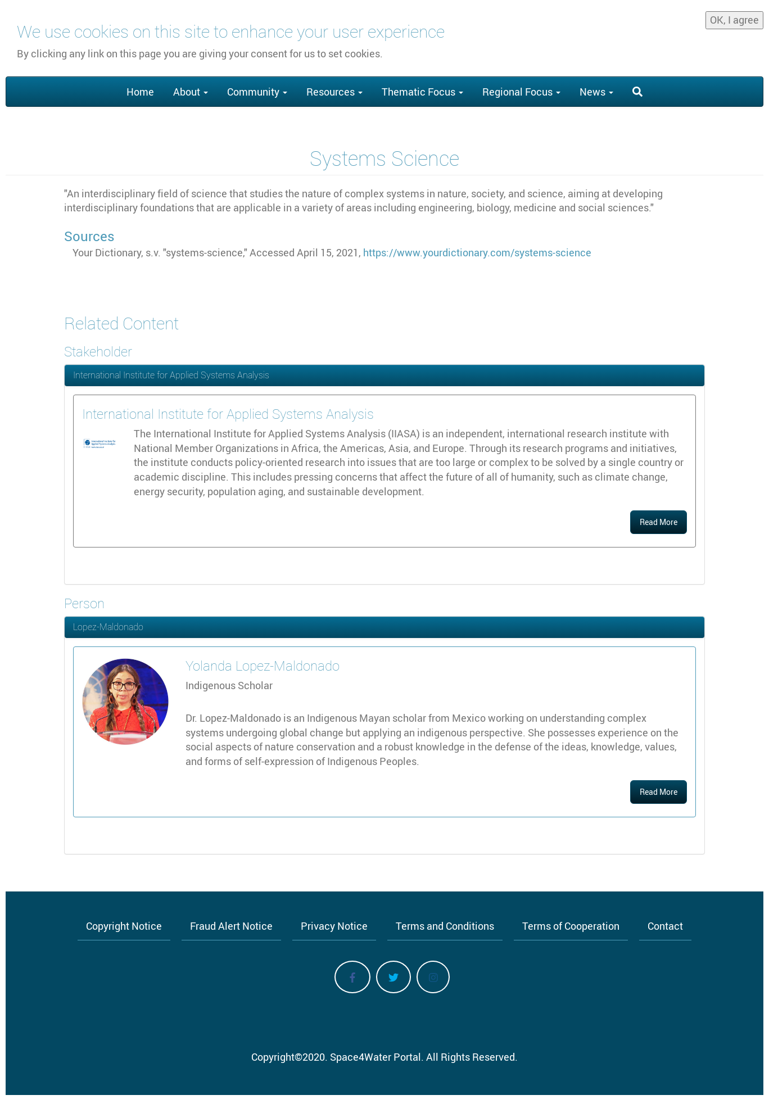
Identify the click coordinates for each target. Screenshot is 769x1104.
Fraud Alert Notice (231, 926)
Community (257, 91)
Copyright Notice (124, 926)
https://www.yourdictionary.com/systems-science (477, 252)
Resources (334, 91)
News (596, 91)
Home (140, 91)
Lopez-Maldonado (108, 627)
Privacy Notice (334, 926)
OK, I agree (734, 19)
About (190, 91)
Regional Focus (521, 91)
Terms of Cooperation (570, 926)
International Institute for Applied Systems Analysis (171, 375)
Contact (665, 926)
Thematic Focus (422, 91)
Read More (658, 522)
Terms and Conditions (445, 926)
